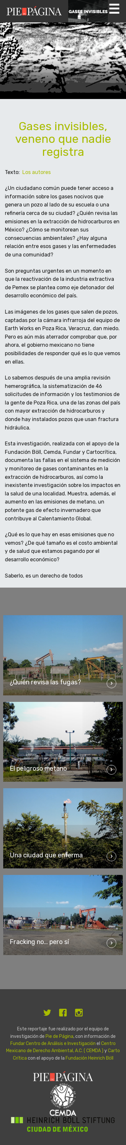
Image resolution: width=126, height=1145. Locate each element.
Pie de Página (59, 1036)
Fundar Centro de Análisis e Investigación (53, 1043)
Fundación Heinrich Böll (89, 1058)
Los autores (36, 172)
